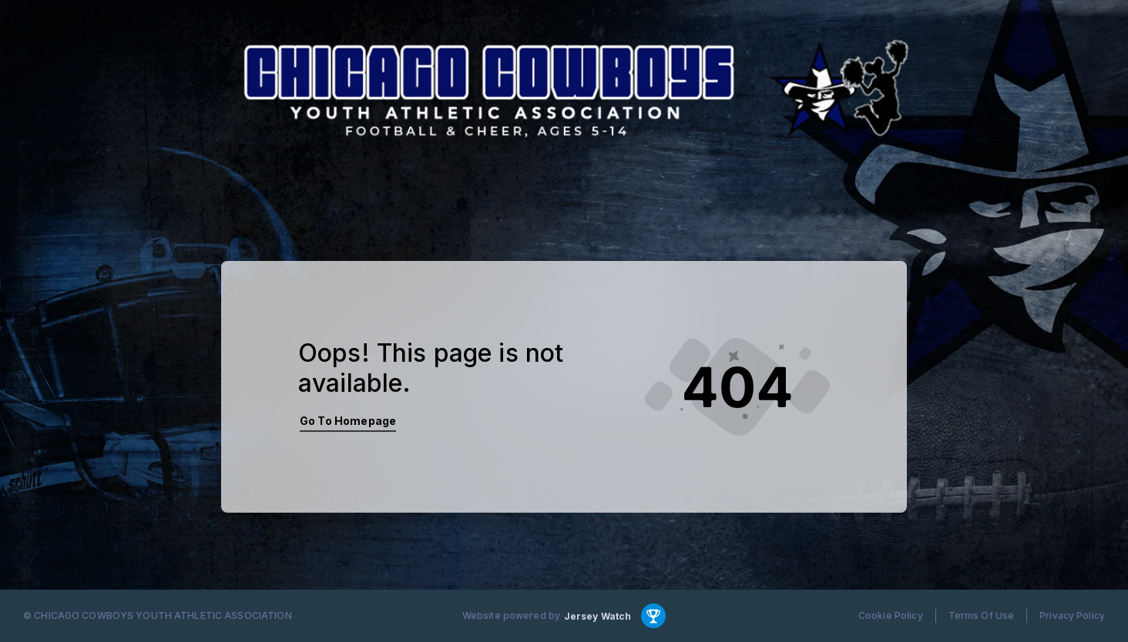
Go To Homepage (348, 420)
